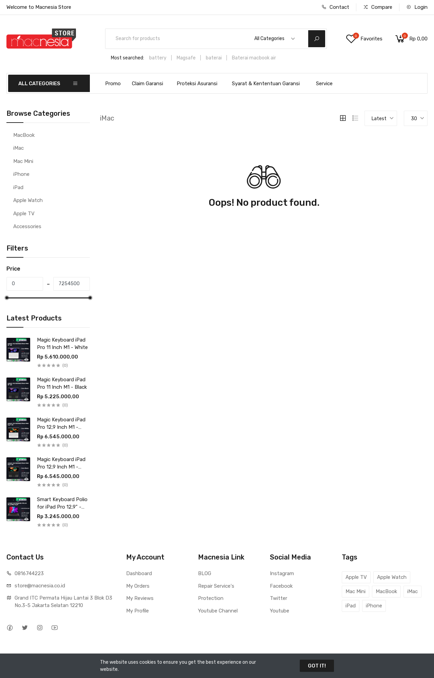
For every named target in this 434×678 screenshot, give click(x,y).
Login (417, 7)
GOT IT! (317, 666)
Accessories (27, 226)
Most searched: (127, 58)
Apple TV (24, 213)
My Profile (137, 611)
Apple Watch (28, 200)
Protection (210, 598)
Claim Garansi (147, 83)
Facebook (281, 586)
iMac (18, 148)
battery (157, 58)
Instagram (282, 573)
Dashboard (139, 573)
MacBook (24, 135)
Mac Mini (23, 161)
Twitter (278, 598)
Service (324, 83)
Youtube (279, 611)
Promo (113, 83)
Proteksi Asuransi (197, 83)
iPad (18, 187)
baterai (214, 58)
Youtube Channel (218, 611)
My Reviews (140, 598)
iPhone (21, 174)
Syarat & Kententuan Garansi (266, 83)
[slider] (6, 297)
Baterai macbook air (254, 58)
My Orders (138, 586)
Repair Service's (216, 586)
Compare (377, 7)
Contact (335, 7)
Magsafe (186, 58)
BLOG (204, 573)
